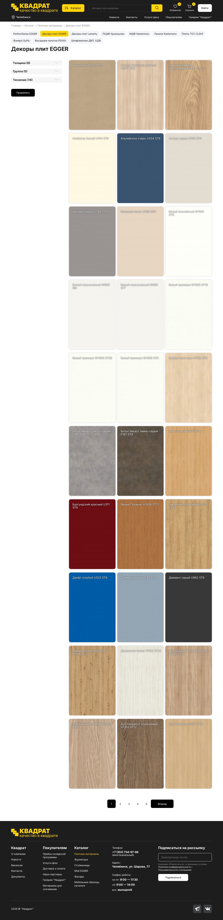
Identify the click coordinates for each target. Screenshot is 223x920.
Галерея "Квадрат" (200, 17)
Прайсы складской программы (54, 855)
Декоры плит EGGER (54, 33)
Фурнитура (81, 859)
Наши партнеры (52, 874)
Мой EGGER (81, 870)
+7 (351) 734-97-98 (125, 852)
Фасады (79, 876)
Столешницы (82, 865)
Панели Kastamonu (165, 33)
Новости (114, 17)
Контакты (131, 17)
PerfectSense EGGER (25, 33)
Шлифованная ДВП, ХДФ (86, 40)
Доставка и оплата (54, 868)
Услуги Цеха (151, 17)
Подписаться (173, 877)
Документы (18, 876)
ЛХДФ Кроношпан (113, 33)
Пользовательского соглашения (174, 870)
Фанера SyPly (21, 40)
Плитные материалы (86, 853)
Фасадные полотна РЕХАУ (50, 40)
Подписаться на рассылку (181, 848)
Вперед (162, 803)
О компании (18, 853)
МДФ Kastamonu (139, 33)
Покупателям (174, 17)
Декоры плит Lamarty (84, 33)
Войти (204, 7)
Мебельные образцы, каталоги (87, 884)
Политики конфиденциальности (174, 867)
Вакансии (16, 865)
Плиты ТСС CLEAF (192, 33)
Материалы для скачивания (52, 887)
